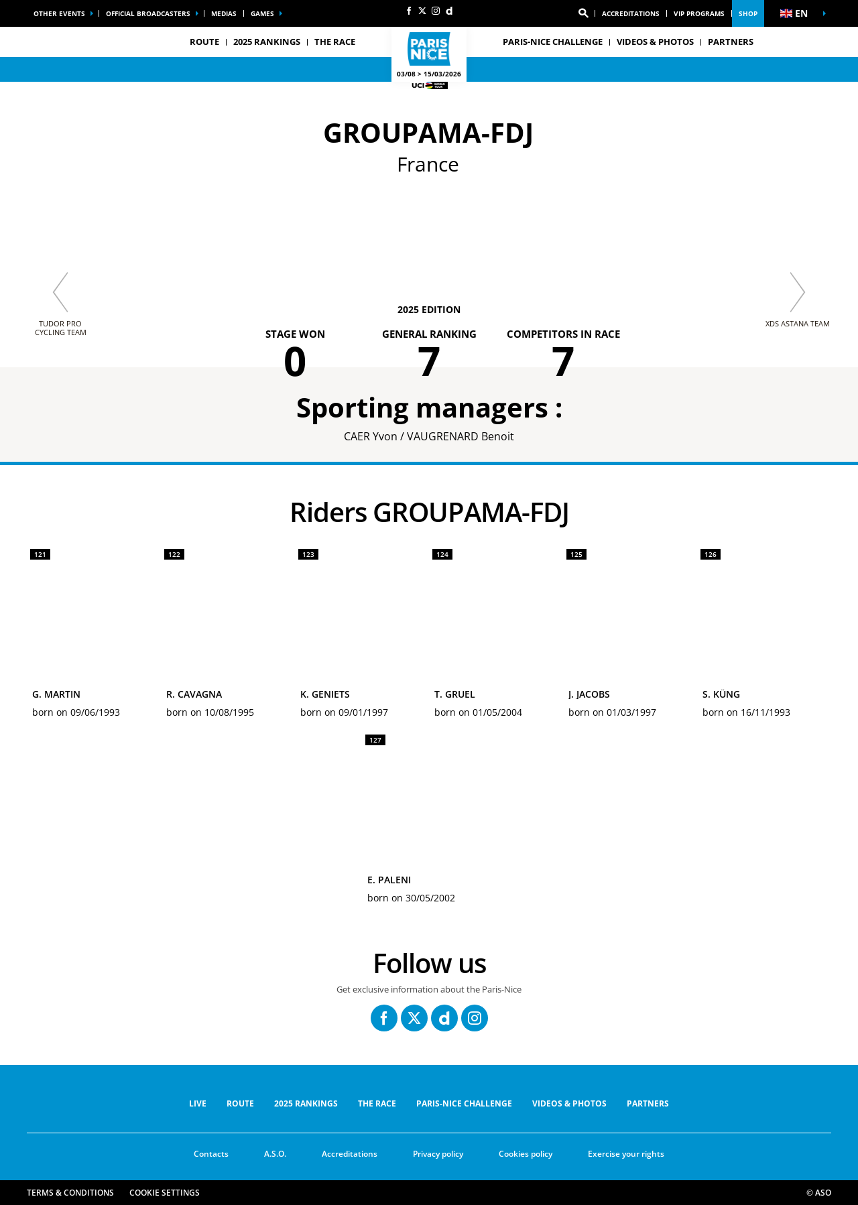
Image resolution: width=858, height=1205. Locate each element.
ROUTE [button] (204, 42)
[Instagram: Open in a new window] (436, 11)
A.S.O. (275, 1153)
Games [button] (262, 13)
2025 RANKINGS (266, 42)
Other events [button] (59, 13)
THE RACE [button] (334, 42)
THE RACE (377, 1103)
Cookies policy (525, 1153)
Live (197, 1103)
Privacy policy (438, 1153)
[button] (583, 13)
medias (224, 13)
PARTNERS (730, 42)
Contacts (211, 1153)
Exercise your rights (626, 1153)
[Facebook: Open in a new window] (409, 11)
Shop (748, 13)
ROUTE (240, 1103)
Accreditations (631, 13)
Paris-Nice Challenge (553, 42)
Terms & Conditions (70, 1192)
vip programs (699, 13)
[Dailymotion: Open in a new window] (449, 11)
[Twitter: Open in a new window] (422, 11)
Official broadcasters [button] (148, 13)
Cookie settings (164, 1192)
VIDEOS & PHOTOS (655, 42)
